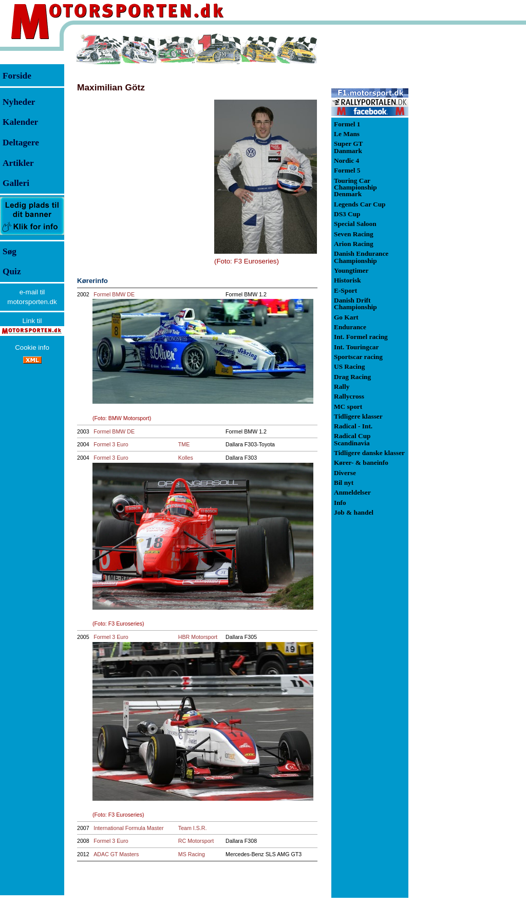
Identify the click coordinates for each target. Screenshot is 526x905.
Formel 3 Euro (110, 444)
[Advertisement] (462, 187)
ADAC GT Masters (116, 854)
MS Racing (191, 854)
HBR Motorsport (197, 637)
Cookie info (32, 347)
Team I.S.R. (192, 828)
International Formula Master (128, 828)
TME (184, 444)
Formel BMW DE (114, 294)
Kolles (185, 458)
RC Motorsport (196, 841)
